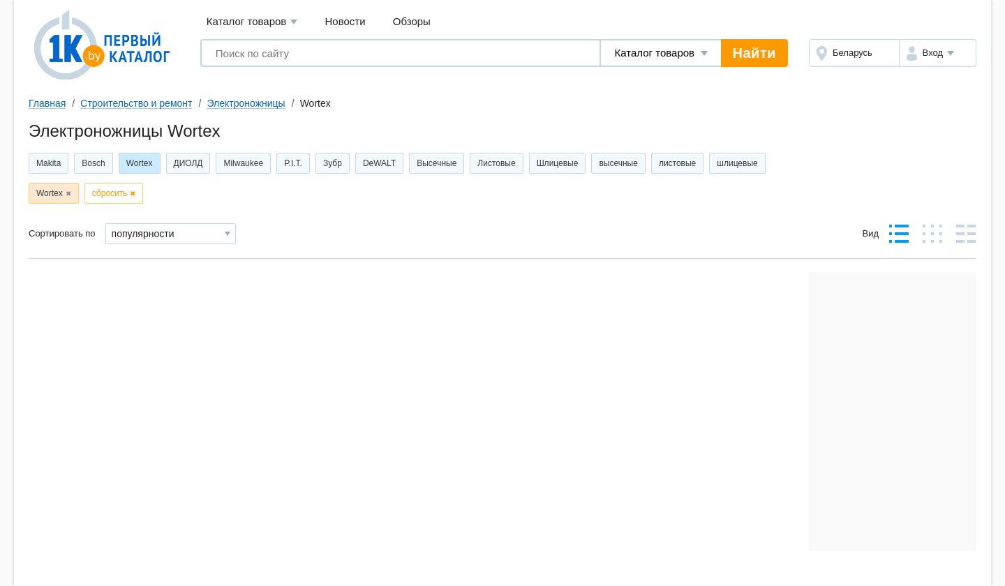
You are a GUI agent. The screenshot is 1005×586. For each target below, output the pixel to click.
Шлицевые (558, 163)
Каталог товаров (252, 22)
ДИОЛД (188, 163)
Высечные (436, 163)
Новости (345, 21)
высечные (618, 163)
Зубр (332, 163)
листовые (677, 163)
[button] (938, 53)
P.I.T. (293, 163)
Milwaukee (243, 163)
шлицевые (737, 163)
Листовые (496, 163)
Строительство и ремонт (136, 103)
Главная (47, 103)
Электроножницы (246, 103)
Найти (754, 53)
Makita (48, 163)
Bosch (93, 163)
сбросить (110, 193)
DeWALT (379, 163)
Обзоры (412, 21)
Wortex (139, 163)
